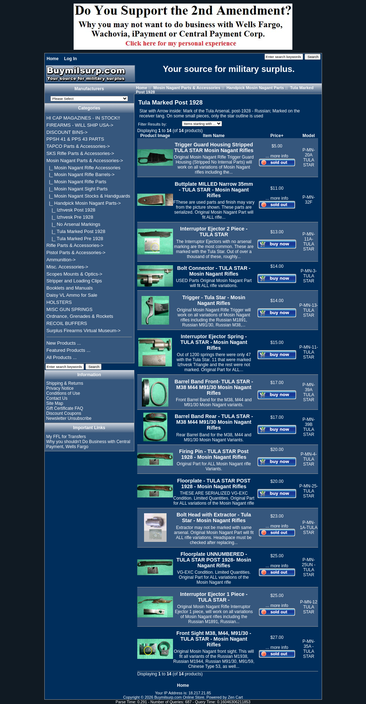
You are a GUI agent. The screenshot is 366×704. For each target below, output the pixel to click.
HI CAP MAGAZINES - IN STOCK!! (83, 118)
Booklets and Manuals (69, 288)
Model (308, 135)
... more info (277, 156)
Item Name (214, 135)
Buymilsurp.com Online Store (179, 697)
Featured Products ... (68, 350)
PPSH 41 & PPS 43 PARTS (75, 139)
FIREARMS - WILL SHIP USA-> (79, 125)
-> (84, 160)
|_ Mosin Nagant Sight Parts (77, 188)
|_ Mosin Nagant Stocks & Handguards (88, 196)
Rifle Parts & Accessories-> (74, 245)
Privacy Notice (60, 388)
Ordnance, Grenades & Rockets (79, 316)
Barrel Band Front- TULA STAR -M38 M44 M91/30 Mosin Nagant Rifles (213, 387)
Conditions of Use (63, 393)
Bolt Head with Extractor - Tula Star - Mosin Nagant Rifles (214, 517)
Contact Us (56, 398)
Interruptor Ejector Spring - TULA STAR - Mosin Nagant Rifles (213, 342)
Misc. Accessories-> (67, 267)
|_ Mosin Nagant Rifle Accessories (83, 167)
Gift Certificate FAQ (64, 408)
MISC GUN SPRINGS (69, 309)
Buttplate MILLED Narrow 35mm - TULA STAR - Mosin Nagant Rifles (214, 189)
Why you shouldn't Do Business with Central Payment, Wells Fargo (88, 444)
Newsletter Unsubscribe (69, 418)
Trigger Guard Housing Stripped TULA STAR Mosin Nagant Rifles (213, 147)
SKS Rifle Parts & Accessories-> (80, 153)
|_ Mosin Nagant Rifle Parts (76, 181)
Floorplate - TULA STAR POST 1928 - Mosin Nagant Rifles (213, 483)
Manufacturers (89, 88)
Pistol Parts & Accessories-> (75, 252)
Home (53, 58)
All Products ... (61, 357)
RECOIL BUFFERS (66, 323)
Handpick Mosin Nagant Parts (255, 88)
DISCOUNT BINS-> (67, 132)
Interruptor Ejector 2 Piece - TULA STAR (214, 231)
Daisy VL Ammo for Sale (71, 295)
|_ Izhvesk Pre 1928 (69, 217)
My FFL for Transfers (66, 436)
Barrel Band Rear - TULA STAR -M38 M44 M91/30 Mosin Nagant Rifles (214, 422)
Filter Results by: (152, 124)
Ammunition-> (61, 259)
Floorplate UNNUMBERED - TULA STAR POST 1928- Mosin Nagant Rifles (213, 559)
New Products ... (63, 343)
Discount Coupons (63, 413)
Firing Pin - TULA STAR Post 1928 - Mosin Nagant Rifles (213, 454)
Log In (70, 58)
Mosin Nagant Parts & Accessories (187, 88)
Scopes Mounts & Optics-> (74, 274)
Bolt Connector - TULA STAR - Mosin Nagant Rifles (213, 271)
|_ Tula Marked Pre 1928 (74, 238)
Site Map (54, 403)
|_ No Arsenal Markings (73, 224)
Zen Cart (235, 697)
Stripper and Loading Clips (74, 280)
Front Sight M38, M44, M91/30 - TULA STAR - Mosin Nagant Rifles (213, 638)
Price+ (277, 135)
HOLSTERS (59, 302)
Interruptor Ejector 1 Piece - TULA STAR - (214, 597)
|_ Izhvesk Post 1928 (70, 210)
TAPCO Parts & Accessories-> (78, 146)
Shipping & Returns (64, 383)
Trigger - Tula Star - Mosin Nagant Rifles (213, 300)
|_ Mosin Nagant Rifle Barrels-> (80, 174)
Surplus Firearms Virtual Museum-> (83, 330)
